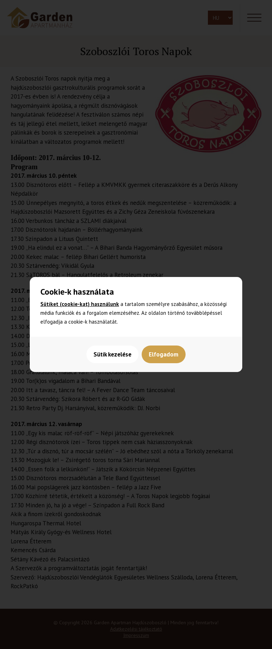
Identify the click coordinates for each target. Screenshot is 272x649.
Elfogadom (164, 354)
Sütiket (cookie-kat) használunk (79, 304)
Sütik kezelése (112, 354)
